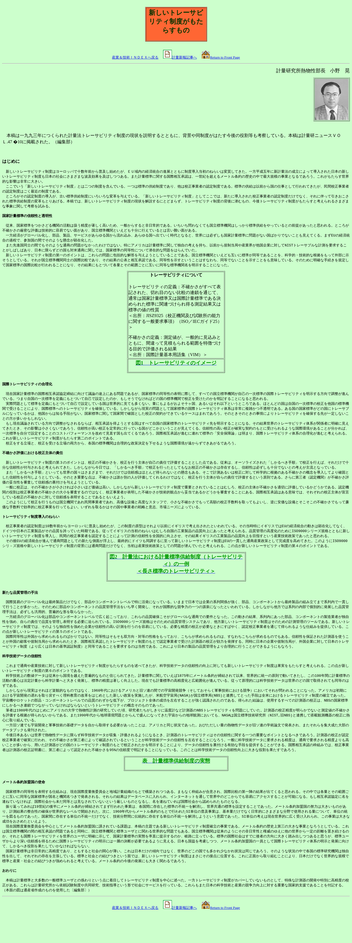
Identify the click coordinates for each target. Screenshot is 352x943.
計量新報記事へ (184, 57)
